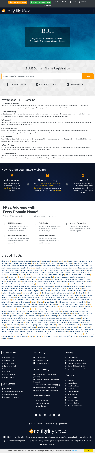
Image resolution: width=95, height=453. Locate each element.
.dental (72, 282)
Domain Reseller (8, 374)
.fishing (21, 291)
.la (77, 302)
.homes (23, 297)
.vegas (21, 334)
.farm (58, 288)
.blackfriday (15, 268)
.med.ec (67, 307)
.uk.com (40, 332)
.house (53, 297)
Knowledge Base (72, 386)
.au (81, 263)
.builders (57, 268)
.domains (56, 284)
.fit (25, 291)
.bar (26, 266)
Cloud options (39, 186)
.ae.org (76, 261)
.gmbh (83, 293)
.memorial (87, 307)
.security (75, 322)
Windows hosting (55, 183)
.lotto (76, 304)
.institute (48, 300)
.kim (57, 302)
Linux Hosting (39, 357)
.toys (86, 329)
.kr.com (73, 302)
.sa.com (17, 322)
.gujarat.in (55, 295)
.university (61, 332)
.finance (83, 288)
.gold (87, 293)
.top (72, 329)
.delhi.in (51, 282)
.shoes (22, 325)
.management (18, 307)
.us (82, 332)
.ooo (8, 313)
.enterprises (58, 286)
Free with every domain (10, 369)
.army (43, 263)
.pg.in (82, 313)
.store (12, 327)
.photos (14, 316)
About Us (69, 389)
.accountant (36, 261)
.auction (86, 263)
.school (39, 322)
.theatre (37, 329)
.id (72, 297)
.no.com (65, 311)
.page (57, 313)
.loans (62, 304)
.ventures (27, 334)
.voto (75, 334)
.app (33, 263)
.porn (69, 316)
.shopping (33, 325)
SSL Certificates (71, 357)
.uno (67, 332)
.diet (15, 284)
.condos (72, 277)
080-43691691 (60, 2)
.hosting (47, 297)
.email (16, 286)
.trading (4, 332)
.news (47, 311)
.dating (24, 282)
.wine (45, 336)
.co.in (23, 275)
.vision (60, 334)
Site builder (37, 188)
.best (53, 266)
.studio (23, 327)
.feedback (71, 288)
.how (58, 297)
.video (43, 334)
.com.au (68, 275)
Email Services (49, 186)
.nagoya (62, 309)
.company (57, 277)
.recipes (4, 320)
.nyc (76, 311)
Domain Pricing (75, 84)
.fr (77, 291)
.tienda (43, 329)
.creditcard (73, 279)
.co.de (15, 275)
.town (81, 329)
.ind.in (14, 300)
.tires (52, 329)
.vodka (65, 334)
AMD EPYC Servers (41, 403)
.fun (80, 291)
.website (18, 336)
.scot (58, 322)
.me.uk (61, 307)
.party (74, 313)
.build (51, 268)
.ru (8, 322)
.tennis (25, 329)
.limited (40, 304)
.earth (82, 284)
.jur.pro (46, 302)
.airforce (4, 263)
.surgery (64, 327)
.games (24, 293)
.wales (86, 334)
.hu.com (63, 297)
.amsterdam (17, 263)
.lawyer (10, 304)
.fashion (64, 288)
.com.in (21, 277)
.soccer (59, 325)
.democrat (65, 282)
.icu (68, 297)
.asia (61, 263)
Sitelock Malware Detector (75, 366)
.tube (28, 332)
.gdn (48, 293)
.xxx (72, 336)
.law (88, 302)
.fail (39, 288)
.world (60, 336)
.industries (20, 300)
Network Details (71, 400)
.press (80, 316)
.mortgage (45, 309)
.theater (31, 329)
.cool (28, 279)
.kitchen (62, 302)
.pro (8, 318)
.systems (74, 327)
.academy (27, 261)
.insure (54, 300)
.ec (86, 284)
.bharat (62, 266)
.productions (20, 318)
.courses (54, 279)
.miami (13, 309)
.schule (45, 322)
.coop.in (33, 279)
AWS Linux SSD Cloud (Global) (44, 388)
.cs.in (3, 282)
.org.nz (34, 313)
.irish (7, 302)
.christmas (24, 272)
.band (22, 266)
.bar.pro (31, 266)
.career (56, 270)
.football (57, 291)
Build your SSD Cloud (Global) (47, 385)
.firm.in (11, 291)
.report (40, 320)
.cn (88, 272)
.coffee (55, 275)
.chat (12, 272)
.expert (21, 288)
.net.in (19, 311)
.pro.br (86, 316)
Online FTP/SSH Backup (74, 360)
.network (41, 311)
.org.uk (51, 313)
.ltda (88, 304)
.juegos (40, 302)
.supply (46, 327)
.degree (45, 282)
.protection (51, 318)
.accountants (45, 261)
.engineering (49, 286)
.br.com (45, 268)
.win (40, 336)
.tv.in (35, 332)
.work (49, 336)
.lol (67, 304)
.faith (43, 288)
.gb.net (43, 293)
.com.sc (41, 277)
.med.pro (74, 307)
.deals (40, 282)
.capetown (29, 270)
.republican (47, 320)
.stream (17, 327)
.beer (44, 266)
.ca (87, 268)
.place (47, 316)
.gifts (62, 293)
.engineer (40, 286)
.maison (9, 307)
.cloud (73, 272)
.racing (78, 318)
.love (81, 304)
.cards (46, 270)
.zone (91, 336)
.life (29, 304)
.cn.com (83, 272)
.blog (28, 268)
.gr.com (8, 295)
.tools (68, 329)
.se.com (63, 322)
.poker (64, 316)
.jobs (22, 302)
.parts (69, 313)
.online (3, 313)
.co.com (9, 275)
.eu (2, 288)
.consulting (5, 279)
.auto (8, 266)
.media (80, 307)
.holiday (17, 297)
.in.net (3, 300)
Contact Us (70, 380)
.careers (62, 270)
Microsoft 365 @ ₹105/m (17, 2)
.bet (57, 266)
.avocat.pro (15, 266)
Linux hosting (44, 183)
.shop (27, 325)
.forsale (63, 291)
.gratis (21, 295)
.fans (54, 288)
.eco (2, 286)
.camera (17, 270)
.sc (35, 322)
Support (47, 5)
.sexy (3, 325)
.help (84, 295)
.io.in (3, 302)
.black (9, 268)
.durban (76, 284)
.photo (91, 313)
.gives (67, 293)
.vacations (11, 334)
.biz (90, 266)
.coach (44, 275)
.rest (53, 320)
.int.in (59, 300)
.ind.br (9, 300)
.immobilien (83, 297)
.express (34, 288)
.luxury (3, 307)
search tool (7, 188)
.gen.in (53, 293)
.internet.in (76, 300)
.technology (15, 329)
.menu (8, 309)
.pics (26, 316)
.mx (58, 309)
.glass (72, 293)
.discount (39, 284)
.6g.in (8, 261)
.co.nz (28, 275)
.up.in (72, 332)
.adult (65, 261)
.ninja (56, 311)
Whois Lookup (7, 377)
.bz (84, 268)
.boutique (39, 268)
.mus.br (52, 309)
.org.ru (40, 313)
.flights (35, 291)
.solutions (84, 325)
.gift (58, 293)
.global (77, 293)
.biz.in (3, 268)
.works (55, 336)
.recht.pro (85, 318)
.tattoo (80, 327)
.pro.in (13, 318)
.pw (61, 318)
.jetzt (11, 302)
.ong (87, 311)
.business (64, 268)
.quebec (72, 318)
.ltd (85, 304)
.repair (35, 320)
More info (74, 450)
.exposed (27, 288)
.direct (25, 284)
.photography (6, 316)
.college (61, 275)
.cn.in (3, 275)
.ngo (51, 311)
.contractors (14, 279)
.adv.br (70, 261)
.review (67, 320)
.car (41, 270)
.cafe (7, 270)
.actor (60, 261)
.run (12, 322)
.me (51, 307)
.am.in (10, 263)
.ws (64, 336)
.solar (78, 325)
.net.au (78, 309)
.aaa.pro (14, 261)
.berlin (49, 266)
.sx (69, 327)
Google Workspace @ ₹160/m (41, 2)
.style (34, 327)
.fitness (29, 291)
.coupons (47, 279)
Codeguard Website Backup (75, 363)
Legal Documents (72, 394)
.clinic (61, 272)
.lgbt (25, 304)
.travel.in (22, 332)
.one (83, 311)
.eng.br (27, 286)
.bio (87, 266)
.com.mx (28, 277)
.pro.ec (3, 318)
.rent (24, 320)
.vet (33, 334)
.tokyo (63, 329)
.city (36, 272)
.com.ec (10, 277)
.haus (66, 295)
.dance (14, 282)
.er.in (73, 286)
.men (3, 309)
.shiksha (16, 325)
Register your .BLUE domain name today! (47, 39)
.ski (55, 325)
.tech (8, 329)
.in (89, 297)
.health (71, 295)
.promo (28, 318)
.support (53, 327)
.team (3, 329)
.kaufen (52, 302)
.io (91, 300)
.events (7, 288)
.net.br (84, 309)
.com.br (74, 275)
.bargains (38, 266)
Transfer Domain (16, 84)
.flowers (47, 291)
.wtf (68, 336)
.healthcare (78, 295)
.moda (28, 309)
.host (41, 297)
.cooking (22, 279)
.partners (63, 313)
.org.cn (13, 313)
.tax (85, 327)
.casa (72, 270)
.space (3, 327)
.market (26, 307)
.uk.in (49, 332)
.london (71, 304)
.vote (70, 334)
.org (18, 313)
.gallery (13, 293)
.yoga (80, 336)
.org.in (23, 313)
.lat (85, 302)
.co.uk (33, 275)
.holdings (11, 297)
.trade (91, 329)
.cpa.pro (60, 279)
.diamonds (8, 284)
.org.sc (45, 313)
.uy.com (4, 334)
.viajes (37, 334)
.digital (20, 284)
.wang (91, 334)
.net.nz (24, 311)
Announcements (72, 392)
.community (49, 277)
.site (51, 325)
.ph (87, 313)
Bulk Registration (46, 84)
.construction (80, 277)
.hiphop (89, 295)
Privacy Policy (71, 397)
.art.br (53, 263)
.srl (8, 327)
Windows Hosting (40, 360)
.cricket (80, 279)
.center (7, 272)
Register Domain (8, 357)
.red (9, 320)
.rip (78, 320)
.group (37, 295)
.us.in (86, 332)
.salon (27, 322)
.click (56, 272)
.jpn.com (34, 302)
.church (31, 272)
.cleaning (50, 272)
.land (81, 302)
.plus (59, 316)
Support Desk (71, 383)
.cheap (17, 272)
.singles (46, 325)
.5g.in (3, 261)
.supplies (40, 327)
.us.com (77, 332)
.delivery (58, 282)
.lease (16, 304)
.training (10, 332)
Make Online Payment (73, 406)
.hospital (36, 297)
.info (33, 300)
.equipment (67, 286)
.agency (82, 261)
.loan (57, 304)
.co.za (38, 275)
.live (53, 304)
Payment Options (72, 403)
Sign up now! (56, 190)
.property (43, 318)
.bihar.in (72, 266)
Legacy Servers (39, 406)
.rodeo (88, 320)
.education (9, 286)
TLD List (5, 372)
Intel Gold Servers (40, 400)
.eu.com (88, 286)
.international (66, 300)
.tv (31, 332)
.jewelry (17, 302)
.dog (50, 284)
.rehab (14, 320)
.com (16, 277)
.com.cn (80, 275)
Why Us (10, 338)
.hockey (4, 297)
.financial (4, 291)
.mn (18, 309)
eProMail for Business (10, 397)
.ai (86, 261)
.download (64, 284)
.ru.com (4, 322)
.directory (32, 284)
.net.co (3, 311)
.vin (52, 334)
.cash (77, 270)
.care (51, 270)
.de (35, 282)
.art (58, 263)
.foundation (71, 291)
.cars (67, 270)
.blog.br (23, 268)
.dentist (78, 282)
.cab (2, 270)
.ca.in (91, 268)
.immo (76, 297)
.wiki (36, 336)
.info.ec (27, 300)
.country (40, 279)
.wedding (25, 336)
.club (78, 272)
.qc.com (66, 318)
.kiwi (67, 302)
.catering (89, 270)
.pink (37, 316)
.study (29, 327)
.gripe (32, 295)
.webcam (11, 336)
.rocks (83, 320)
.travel (16, 332)
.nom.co (71, 311)
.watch (4, 336)
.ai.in (90, 261)
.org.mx (28, 313)
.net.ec (9, 311)
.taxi (88, 327)
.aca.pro (20, 261)
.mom (33, 309)
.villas (48, 334)
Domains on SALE (8, 366)
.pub (57, 318)
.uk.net (54, 332)
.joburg (27, 302)
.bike (77, 266)
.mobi (22, 309)
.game (19, 293)
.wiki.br (31, 336)
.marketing (33, 307)
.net (14, 311)
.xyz (75, 336)
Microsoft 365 (7, 389)
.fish (16, 291)
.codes (49, 275)
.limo (45, 304)
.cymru (8, 282)
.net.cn (90, 309)
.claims (43, 272)
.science (52, 322)
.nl (60, 311)
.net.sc (35, 311)
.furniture (90, 291)
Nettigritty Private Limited (82, 441)
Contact (82, 2)
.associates (68, 263)
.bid (67, 266)
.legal (20, 304)
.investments (85, 300)
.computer (65, 277)
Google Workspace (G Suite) (12, 392)
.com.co (87, 275)
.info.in (38, 300)
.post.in (74, 316)
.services (83, 322)
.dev (2, 284)
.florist (41, 291)
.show (40, 325)
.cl (39, 272)
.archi (38, 263)
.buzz (80, 268)
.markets (41, 307)
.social (65, 325)
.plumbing (53, 316)
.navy (73, 309)
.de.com (30, 282)
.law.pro (4, 304)
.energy (21, 286)
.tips (48, 329)
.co (19, 275)
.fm (52, 291)
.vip (55, 334)
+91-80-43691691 (37, 424)
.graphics (15, 295)
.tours (76, 329)
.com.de (4, 277)
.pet (78, 313)
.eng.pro (33, 286)
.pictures (32, 316)
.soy (90, 325)
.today (58, 329)
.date (19, 282)
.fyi (9, 293)
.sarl (31, 322)
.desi (83, 282)
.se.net (69, 322)
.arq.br (48, 263)
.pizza (42, 316)
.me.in (56, 307)
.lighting (34, 304)
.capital (36, 270)
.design (88, 282)
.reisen (19, 320)
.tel (21, 329)
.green (26, 295)
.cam (11, 270)
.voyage (80, 334)
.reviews (73, 320)
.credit (67, 279)
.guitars (47, 295)
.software (72, 325)
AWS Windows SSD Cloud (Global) (46, 390)
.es (77, 286)
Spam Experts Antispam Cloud (76, 369)
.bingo (82, 266)
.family (49, 288)
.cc (2, 272)
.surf (58, 327)
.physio (20, 316)
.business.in (73, 268)
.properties (35, 318)
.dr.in (70, 284)
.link (49, 304)
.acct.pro (54, 261)
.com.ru (34, 277)
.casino (82, 270)
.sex (88, 322)
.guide (42, 295)
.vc (17, 334)
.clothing (67, 272)
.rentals (29, 320)
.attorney (76, 263)
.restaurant (60, 320)
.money (38, 309)
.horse (30, 297)
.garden (30, 293)
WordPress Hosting (42, 363)
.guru (61, 295)
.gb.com (37, 293)
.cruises (87, 279)
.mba (47, 307)
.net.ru (29, 311)
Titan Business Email (9, 394)
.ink (42, 300)
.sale (22, 322)
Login (73, 2)
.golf (2, 295)
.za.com (85, 336)
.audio (3, 266)
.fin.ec (78, 288)
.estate (81, 286)
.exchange (14, 288)
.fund (84, 291)
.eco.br (90, 284)
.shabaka (9, 325)
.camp (23, 270)
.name (69, 309)
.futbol (4, 293)
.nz (80, 311)
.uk (45, 332)
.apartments (27, 263)
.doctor (45, 284)
